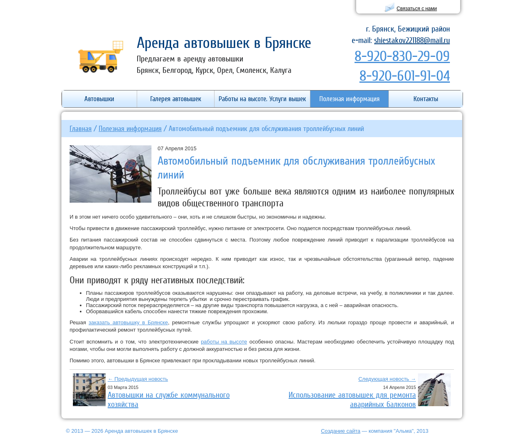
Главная (81, 128)
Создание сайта (340, 431)
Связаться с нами (417, 8)
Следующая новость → (387, 379)
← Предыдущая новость (138, 379)
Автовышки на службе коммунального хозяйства (169, 399)
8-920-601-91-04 (404, 75)
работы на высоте (224, 342)
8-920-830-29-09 (402, 55)
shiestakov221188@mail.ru (412, 40)
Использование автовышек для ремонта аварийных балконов (352, 399)
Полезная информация (130, 128)
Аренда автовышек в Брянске (224, 42)
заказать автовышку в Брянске (128, 322)
